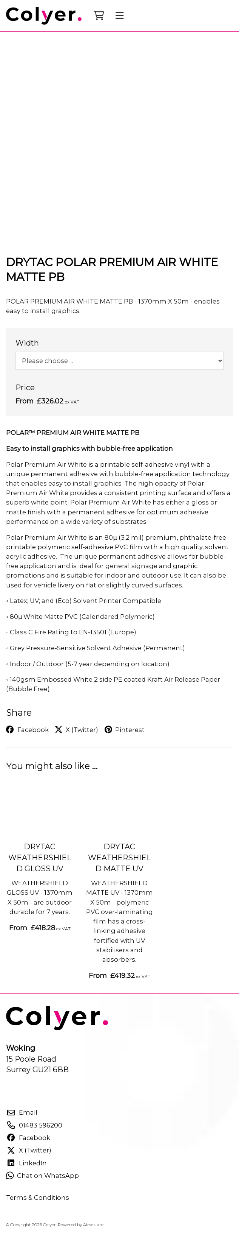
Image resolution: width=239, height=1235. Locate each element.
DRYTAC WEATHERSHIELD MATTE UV (119, 857)
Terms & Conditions (37, 1197)
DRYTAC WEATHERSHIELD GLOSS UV (39, 857)
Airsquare (93, 1224)
